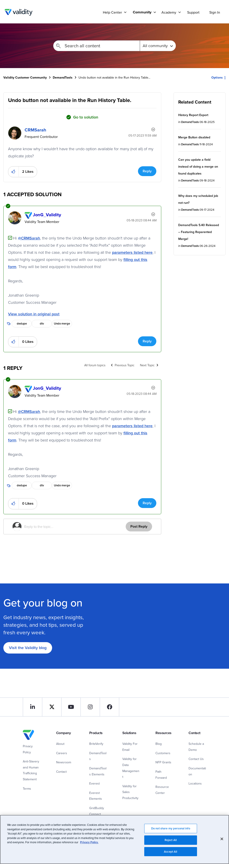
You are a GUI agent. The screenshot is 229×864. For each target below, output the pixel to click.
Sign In (214, 12)
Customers (162, 753)
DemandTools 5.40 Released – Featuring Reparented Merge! (198, 232)
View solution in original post (33, 314)
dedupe (22, 323)
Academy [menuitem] (168, 12)
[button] (13, 172)
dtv (42, 323)
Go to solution (85, 117)
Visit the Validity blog (28, 647)
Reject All (171, 844)
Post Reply (138, 526)
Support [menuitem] (193, 12)
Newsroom (63, 762)
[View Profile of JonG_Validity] (47, 214)
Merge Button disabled (194, 137)
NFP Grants (163, 762)
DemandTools (62, 77)
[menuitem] (142, 12)
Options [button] (217, 77)
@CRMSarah (29, 238)
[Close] (222, 843)
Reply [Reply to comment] (147, 341)
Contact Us (196, 759)
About (60, 743)
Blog (158, 743)
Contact (61, 771)
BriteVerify (96, 743)
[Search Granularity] (158, 45)
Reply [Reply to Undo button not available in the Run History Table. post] (147, 171)
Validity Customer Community (18, 12)
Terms (27, 788)
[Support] (125, 12)
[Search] (96, 45)
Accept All (170, 856)
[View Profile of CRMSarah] (35, 130)
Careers (61, 753)
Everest (94, 783)
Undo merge (62, 323)
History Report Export (193, 115)
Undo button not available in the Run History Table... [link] (114, 77)
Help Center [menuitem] (112, 12)
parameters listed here (132, 252)
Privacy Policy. (89, 846)
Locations (195, 783)
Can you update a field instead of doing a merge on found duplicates (198, 166)
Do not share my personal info (170, 832)
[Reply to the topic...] (75, 526)
